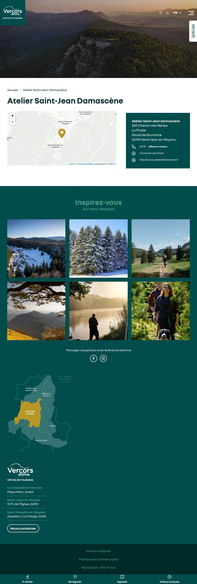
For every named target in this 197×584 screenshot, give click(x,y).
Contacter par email (152, 153)
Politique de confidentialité (98, 559)
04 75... (153, 146)
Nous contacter (23, 528)
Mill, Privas (107, 567)
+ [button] (12, 116)
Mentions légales (98, 551)
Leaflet (71, 164)
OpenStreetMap (86, 164)
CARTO (111, 164)
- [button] (12, 122)
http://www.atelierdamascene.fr (159, 159)
